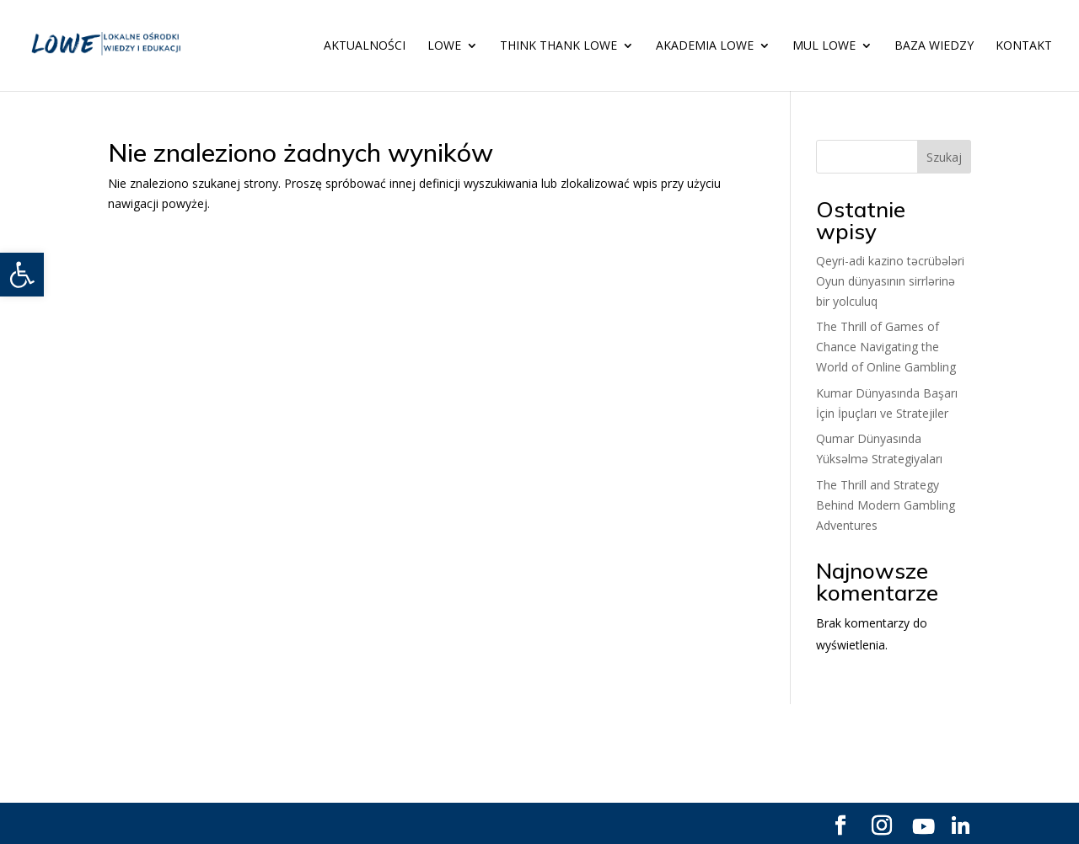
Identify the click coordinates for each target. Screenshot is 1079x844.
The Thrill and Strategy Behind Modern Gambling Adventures (885, 505)
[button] (22, 274)
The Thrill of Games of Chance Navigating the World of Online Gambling (886, 346)
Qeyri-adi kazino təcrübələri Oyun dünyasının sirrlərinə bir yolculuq (890, 281)
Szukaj (944, 157)
